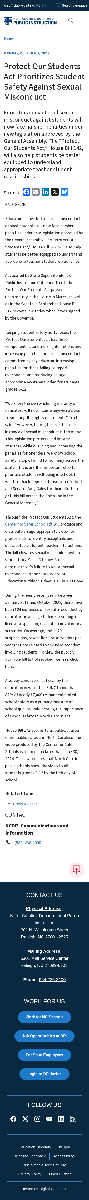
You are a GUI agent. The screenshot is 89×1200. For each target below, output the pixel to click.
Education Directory (35, 1147)
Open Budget (60, 1174)
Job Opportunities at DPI (44, 1036)
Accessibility (63, 1156)
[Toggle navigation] (82, 21)
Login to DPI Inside (44, 1074)
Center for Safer (29, 524)
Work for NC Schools (45, 1017)
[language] (75, 5)
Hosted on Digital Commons (44, 1189)
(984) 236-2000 (28, 843)
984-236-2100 (52, 979)
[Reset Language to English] (58, 5)
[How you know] (43, 5)
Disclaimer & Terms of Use (44, 1165)
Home (8, 38)
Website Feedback (30, 1156)
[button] (67, 21)
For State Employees (44, 1055)
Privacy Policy (29, 1174)
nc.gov (64, 1147)
